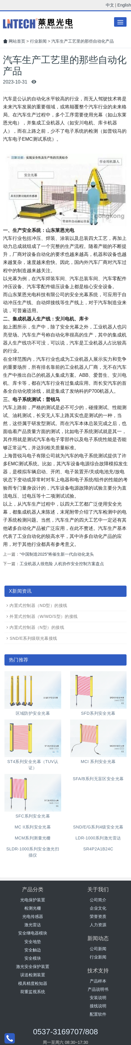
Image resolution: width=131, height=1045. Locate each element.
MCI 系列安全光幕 (98, 761)
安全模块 (32, 958)
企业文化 (98, 908)
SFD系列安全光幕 (98, 713)
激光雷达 (32, 924)
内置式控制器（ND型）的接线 (38, 605)
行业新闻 (38, 41)
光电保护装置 (32, 899)
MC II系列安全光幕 (33, 827)
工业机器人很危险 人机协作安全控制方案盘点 (62, 563)
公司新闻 (98, 948)
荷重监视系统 (32, 991)
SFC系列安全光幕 (32, 816)
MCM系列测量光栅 (33, 838)
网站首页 (14, 41)
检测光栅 (32, 908)
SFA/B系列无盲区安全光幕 (98, 778)
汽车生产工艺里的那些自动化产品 (82, 41)
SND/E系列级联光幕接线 (33, 638)
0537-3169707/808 (65, 1031)
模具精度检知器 (32, 983)
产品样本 (98, 981)
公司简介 (98, 899)
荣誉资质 (98, 916)
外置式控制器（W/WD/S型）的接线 (44, 616)
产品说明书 (98, 989)
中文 (110, 5)
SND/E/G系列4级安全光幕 (98, 827)
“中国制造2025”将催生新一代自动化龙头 (57, 554)
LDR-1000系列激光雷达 (98, 838)
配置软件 (98, 1014)
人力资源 (98, 924)
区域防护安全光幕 (33, 713)
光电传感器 (32, 916)
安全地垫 (32, 941)
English (124, 5)
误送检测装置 (32, 974)
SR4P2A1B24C (98, 849)
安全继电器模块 (32, 933)
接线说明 (98, 1006)
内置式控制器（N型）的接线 (37, 627)
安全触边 (32, 950)
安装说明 (98, 997)
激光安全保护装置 (32, 966)
